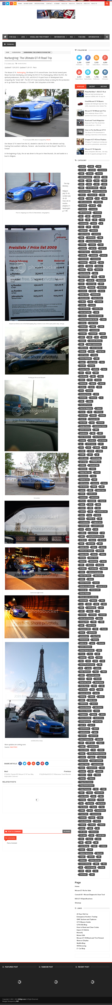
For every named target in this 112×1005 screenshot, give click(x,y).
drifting (94, 355)
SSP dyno (91, 743)
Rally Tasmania (85, 672)
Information (59, 37)
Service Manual (85, 707)
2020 (81, 188)
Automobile (84, 259)
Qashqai (82, 657)
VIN (81, 842)
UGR (90, 828)
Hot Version (84, 486)
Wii (99, 857)
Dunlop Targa (84, 369)
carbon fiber (98, 309)
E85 (88, 373)
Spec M (82, 725)
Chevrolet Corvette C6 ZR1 (88, 319)
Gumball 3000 (94, 465)
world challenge (85, 864)
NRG (104, 604)
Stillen (101, 750)
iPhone (82, 501)
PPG (99, 650)
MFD (100, 543)
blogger (67, 831)
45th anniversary (85, 202)
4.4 (98, 198)
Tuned (92, 817)
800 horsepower (85, 212)
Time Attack (84, 796)
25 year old (92, 195)
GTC (90, 454)
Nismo (91, 579)
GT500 (82, 451)
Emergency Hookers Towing (87, 917)
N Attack (83, 568)
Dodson (82, 351)
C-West (82, 301)
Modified (100, 551)
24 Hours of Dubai (100, 191)
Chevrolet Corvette (96, 316)
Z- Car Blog (81, 948)
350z (102, 195)
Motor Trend (93, 558)
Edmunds (83, 383)
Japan (82, 504)
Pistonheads (84, 639)
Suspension (92, 768)
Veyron (90, 839)
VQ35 (94, 846)
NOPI (88, 604)
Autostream (96, 259)
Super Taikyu (84, 764)
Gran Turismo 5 (85, 437)
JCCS (90, 504)
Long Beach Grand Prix (95, 536)
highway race (84, 479)
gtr (97, 454)
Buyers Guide (28, 3)
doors (92, 351)
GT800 (82, 454)
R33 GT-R (72, 3)
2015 (23, 37)
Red (89, 679)
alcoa (96, 227)
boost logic (91, 284)
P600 (93, 622)
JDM (98, 504)
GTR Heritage (96, 458)
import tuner (101, 490)
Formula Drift (94, 419)
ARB (100, 237)
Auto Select (97, 252)
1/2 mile (82, 170)
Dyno (104, 369)
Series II (94, 704)
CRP (90, 337)
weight (82, 857)
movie (104, 561)
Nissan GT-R (102, 586)
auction (92, 245)
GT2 (81, 447)
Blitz (94, 277)
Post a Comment (12, 843)
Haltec (93, 469)
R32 (81, 661)
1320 (81, 173)
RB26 (104, 672)
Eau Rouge (83, 376)
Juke (98, 508)
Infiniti (82, 494)
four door (83, 422)
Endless (82, 387)
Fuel (92, 422)
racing (89, 668)
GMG (96, 430)
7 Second (81, 37)
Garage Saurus (85, 426)
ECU (90, 380)
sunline (82, 757)
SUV (102, 768)
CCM (96, 312)
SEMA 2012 (92, 700)
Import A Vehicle (83, 930)
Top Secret (101, 803)
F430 (81, 401)
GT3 (88, 447)
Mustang (100, 565)
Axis (101, 262)
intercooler (94, 497)
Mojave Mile (84, 554)
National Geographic (95, 572)
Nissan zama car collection (88, 597)
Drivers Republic (85, 358)
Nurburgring (21, 72)
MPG (81, 565)
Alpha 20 (94, 230)
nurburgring (16, 52)
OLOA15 (103, 615)
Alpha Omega (84, 234)
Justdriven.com (102, 511)
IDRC (90, 490)
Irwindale (92, 501)
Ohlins (90, 611)
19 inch (99, 173)
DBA (81, 344)
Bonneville (101, 280)
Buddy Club (84, 294)
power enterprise (85, 647)
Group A (92, 440)
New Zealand (99, 575)
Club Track (93, 323)
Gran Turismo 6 (99, 437)
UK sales (83, 832)
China (103, 319)
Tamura (91, 778)
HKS (94, 479)
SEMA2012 (83, 704)
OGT (101, 607)
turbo (100, 817)
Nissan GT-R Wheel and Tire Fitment (90, 938)
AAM (102, 220)
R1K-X (99, 657)
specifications (84, 728)
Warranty (99, 853)
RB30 (82, 675)
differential (83, 348)
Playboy (95, 639)
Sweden (99, 771)
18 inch (90, 173)
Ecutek (98, 380)
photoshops (84, 636)
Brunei (102, 291)
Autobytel (94, 255)
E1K (81, 373)
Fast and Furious (85, 405)
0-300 (91, 166)
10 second (102, 170)
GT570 (91, 451)
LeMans (82, 533)
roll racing (83, 689)
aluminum (96, 234)
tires (93, 796)
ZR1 (92, 874)
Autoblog (83, 255)
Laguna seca (97, 522)
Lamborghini (84, 526)
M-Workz (83, 540)
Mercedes (91, 543)
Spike (95, 732)
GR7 (100, 433)
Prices (82, 654)
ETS (81, 390)
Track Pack (83, 814)
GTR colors (83, 458)
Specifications (39, 3)
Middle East (84, 547)
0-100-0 (82, 166)
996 (88, 220)
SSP (81, 743)
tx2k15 (82, 828)
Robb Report (84, 686)
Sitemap (57, 3)
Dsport (82, 362)
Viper (88, 842)
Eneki (92, 387)
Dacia (104, 337)
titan (101, 796)
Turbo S (97, 821)
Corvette (83, 333)
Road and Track (85, 682)
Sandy (97, 693)
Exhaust (93, 398)
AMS (81, 237)
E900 (96, 373)
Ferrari (82, 412)
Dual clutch (92, 362)
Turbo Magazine (85, 821)
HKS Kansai (84, 483)
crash (103, 333)
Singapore (83, 714)
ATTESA (82, 245)
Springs (99, 739)
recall (82, 679)
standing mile (93, 746)
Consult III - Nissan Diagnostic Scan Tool (90, 894)
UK (98, 828)
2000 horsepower (85, 177)
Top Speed (83, 807)
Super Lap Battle (96, 760)
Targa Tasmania (85, 789)
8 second (93, 209)
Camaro (82, 305)
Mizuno (103, 547)
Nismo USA (81, 935)
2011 (81, 180)
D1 (97, 337)
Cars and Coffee (85, 312)
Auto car (103, 248)
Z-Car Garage (91, 867)
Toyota (94, 807)
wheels (91, 857)
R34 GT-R (79, 3)
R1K (91, 657)
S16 (92, 689)
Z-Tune (102, 867)
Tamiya (82, 778)
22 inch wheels (85, 191)
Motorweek (93, 561)
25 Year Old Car (82, 914)
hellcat (97, 472)
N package (93, 568)
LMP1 (82, 536)
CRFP (82, 337)
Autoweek (83, 262)
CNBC (93, 326)
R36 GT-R (94, 3)
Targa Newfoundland (86, 785)
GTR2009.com (95, 462)
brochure (83, 291)
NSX (81, 607)
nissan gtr (83, 590)
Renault (98, 679)
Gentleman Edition (100, 426)
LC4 (88, 529)
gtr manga (83, 462)
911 (81, 216)
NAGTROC (13, 747)
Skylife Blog (81, 943)
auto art (93, 248)
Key (89, 515)
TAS (96, 789)
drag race (101, 351)
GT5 (104, 447)
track (90, 810)
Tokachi (92, 800)
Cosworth (93, 333)
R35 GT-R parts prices (87, 664)
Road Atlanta (99, 682)
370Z (81, 198)
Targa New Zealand (86, 782)
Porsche (101, 643)
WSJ (104, 864)
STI (94, 750)
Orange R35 (84, 622)
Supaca (92, 757)
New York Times (85, 575)
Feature (99, 408)
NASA (82, 572)
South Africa (99, 718)
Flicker (93, 415)
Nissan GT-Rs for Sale (83, 890)
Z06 (89, 871)
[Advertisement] (56, 26)
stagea (82, 746)
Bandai (89, 266)
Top (81, 803)
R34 (95, 661)
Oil (98, 611)
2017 (96, 184)
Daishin (82, 341)
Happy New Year (85, 472)
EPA (99, 387)
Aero (81, 227)
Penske (104, 629)
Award (93, 262)
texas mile (99, 793)
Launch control (98, 526)
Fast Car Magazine (86, 408)
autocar (104, 255)
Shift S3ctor (98, 707)
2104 (103, 188)
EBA (93, 376)
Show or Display (85, 711)
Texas (90, 793)
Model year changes (86, 551)
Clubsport (83, 326)
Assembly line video (94, 241)
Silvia (97, 711)
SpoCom (83, 736)
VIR (96, 842)
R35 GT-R (86, 3)
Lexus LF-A (93, 533)
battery (82, 269)
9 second (98, 212)
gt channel (103, 440)
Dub (102, 362)
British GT (102, 287)
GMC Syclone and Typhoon (86, 919)
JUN (90, 511)
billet (95, 273)
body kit (90, 280)
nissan (96, 583)
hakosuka (83, 469)
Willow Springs (95, 860)
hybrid (82, 490)
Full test (100, 422)
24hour (82, 195)
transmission (96, 814)
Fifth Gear (99, 412)
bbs (90, 269)
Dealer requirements (94, 344)
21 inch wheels (92, 188)
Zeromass (83, 874)
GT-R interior (91, 444)
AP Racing (91, 237)
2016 (89, 184)
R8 (81, 668)
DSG (96, 358)
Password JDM (85, 629)
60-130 (93, 205)
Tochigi (82, 800)
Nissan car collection (87, 586)
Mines (94, 547)
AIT (89, 227)
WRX (96, 864)
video (98, 839)
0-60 (99, 166)
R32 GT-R (64, 3)
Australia (83, 248)
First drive (83, 415)
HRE (102, 486)
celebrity (83, 316)
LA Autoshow (84, 522)
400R (104, 198)
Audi (101, 245)
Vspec (82, 849)
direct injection (96, 348)
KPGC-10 (91, 519)
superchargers (97, 764)
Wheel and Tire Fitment (39, 37)
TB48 (103, 789)
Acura (94, 223)
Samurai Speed (85, 693)
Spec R (92, 725)
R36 (100, 664)
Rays (96, 672)
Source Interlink (85, 718)
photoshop (92, 632)
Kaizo (82, 515)
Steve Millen (84, 750)
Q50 (98, 654)
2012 (89, 180)
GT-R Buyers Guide (84, 922)
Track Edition (100, 810)
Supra (82, 768)
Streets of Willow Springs (97, 753)
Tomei (101, 800)
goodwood (83, 433)
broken (93, 291)
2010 (104, 177)
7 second (83, 209)
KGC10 (98, 515)
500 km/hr (98, 202)
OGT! (82, 611)
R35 (71, 37)
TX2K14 (101, 825)
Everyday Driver (85, 394)
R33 (88, 661)
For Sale (12, 37)
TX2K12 (82, 825)
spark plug (98, 721)
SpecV (96, 728)
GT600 (100, 451)
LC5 (96, 529)
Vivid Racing (84, 846)
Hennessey (83, 476)
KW (100, 519)
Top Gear (90, 803)
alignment (83, 230)
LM (103, 533)
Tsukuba (83, 817)
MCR (81, 543)
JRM (90, 508)
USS (81, 839)
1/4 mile (92, 170)
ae (101, 223)
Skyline (93, 714)
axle (81, 266)
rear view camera (93, 675)
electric (102, 383)
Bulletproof (95, 294)
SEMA (82, 700)
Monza (94, 554)
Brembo (91, 287)
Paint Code (91, 625)
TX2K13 (92, 825)
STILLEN (48, 140)
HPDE (94, 486)
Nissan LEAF (95, 590)
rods (102, 686)
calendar (99, 301)
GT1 (101, 444)
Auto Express (84, 252)
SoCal (103, 714)
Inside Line (92, 494)
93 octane (97, 216)
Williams (83, 860)
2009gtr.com (22, 999)
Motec (103, 554)
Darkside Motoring (95, 341)
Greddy (82, 440)
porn (92, 643)
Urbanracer (94, 832)
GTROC (82, 465)
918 (88, 216)
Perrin (82, 632)
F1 (101, 398)
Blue (102, 277)
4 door (90, 198)
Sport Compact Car (86, 739)
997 (95, 220)
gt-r (81, 444)
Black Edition (84, 277)
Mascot (92, 540)
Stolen (82, 753)
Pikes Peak (96, 636)
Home (20, 3)
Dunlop (91, 366)
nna (81, 604)
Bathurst (99, 266)
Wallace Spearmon (86, 853)
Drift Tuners (84, 355)
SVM (91, 771)
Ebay (101, 376)
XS (81, 867)
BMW (82, 280)
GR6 (93, 433)
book (81, 284)
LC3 (81, 529)
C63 (90, 301)
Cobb (101, 326)
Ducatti (82, 366)
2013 (96, 180)
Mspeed (90, 565)
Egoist (93, 383)
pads (81, 625)
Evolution (83, 398)
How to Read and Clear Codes (88, 927)
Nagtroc (104, 568)
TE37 (81, 793)
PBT (17, 1001)
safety (100, 689)
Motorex (82, 561)
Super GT (102, 757)
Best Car (99, 269)
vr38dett (103, 846)
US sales (83, 835)
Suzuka (82, 771)
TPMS (82, 810)
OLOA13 (93, 615)
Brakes (82, 287)
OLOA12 (83, 615)
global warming (85, 430)
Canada (92, 305)
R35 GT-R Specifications (84, 899)
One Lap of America (86, 618)
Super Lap (83, 760)
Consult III (83, 330)
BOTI (101, 284)
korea (82, 519)
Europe (89, 390)
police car (83, 643)
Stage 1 (100, 743)
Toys (102, 807)
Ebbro (82, 380)
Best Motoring (84, 273)
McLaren (102, 540)
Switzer (82, 775)
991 (81, 220)
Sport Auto (93, 736)
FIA (90, 412)
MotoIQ (82, 558)
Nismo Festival (85, 583)
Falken (90, 401)
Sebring (82, 696)
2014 (104, 180)
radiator (97, 668)
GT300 (97, 447)
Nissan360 (83, 600)
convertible (94, 330)
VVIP (90, 849)
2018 (104, 184)
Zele (96, 871)
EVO (96, 394)
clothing (82, 323)
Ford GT (82, 419)
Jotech (82, 508)
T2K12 (98, 775)
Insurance (83, 497)
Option (99, 618)
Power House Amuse (86, 650)
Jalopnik (102, 501)
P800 (101, 622)
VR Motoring (81, 946)
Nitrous (93, 600)
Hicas (93, 476)
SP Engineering (85, 721)
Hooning (95, 483)
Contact (49, 3)
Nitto (102, 600)
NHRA (82, 579)
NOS (96, 604)
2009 (97, 177)
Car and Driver (84, 309)
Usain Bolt (101, 835)
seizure (101, 696)
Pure (90, 654)
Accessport (83, 223)
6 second (83, 205)
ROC (94, 686)
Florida (102, 415)
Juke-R (82, 511)
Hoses (105, 483)
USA (91, 835)
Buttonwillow (84, 298)
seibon (92, 696)
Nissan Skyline (85, 593)
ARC (81, 241)
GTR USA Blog (82, 925)
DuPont (95, 369)
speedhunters (84, 732)
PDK (95, 629)
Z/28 (81, 871)
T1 (90, 775)
